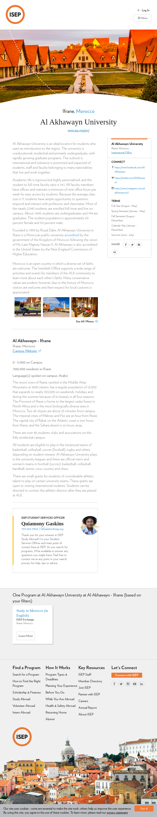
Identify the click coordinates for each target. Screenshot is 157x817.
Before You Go (55, 692)
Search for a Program (26, 674)
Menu (142, 17)
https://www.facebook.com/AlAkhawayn (130, 169)
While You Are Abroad (60, 699)
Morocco (85, 111)
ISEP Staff (84, 674)
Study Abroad (21, 699)
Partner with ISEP (89, 694)
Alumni (50, 719)
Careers (83, 701)
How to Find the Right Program (26, 683)
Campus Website (27, 351)
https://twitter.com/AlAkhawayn (130, 180)
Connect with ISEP (126, 675)
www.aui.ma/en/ (78, 130)
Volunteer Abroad (24, 706)
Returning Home (56, 712)
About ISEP (85, 714)
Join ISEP (84, 687)
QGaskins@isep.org (51, 529)
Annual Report (87, 707)
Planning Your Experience (61, 686)
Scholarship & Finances (27, 692)
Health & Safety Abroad (61, 706)
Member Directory (90, 681)
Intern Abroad (21, 712)
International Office (121, 152)
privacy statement (117, 812)
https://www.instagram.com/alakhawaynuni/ (130, 190)
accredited (71, 235)
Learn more (27, 637)
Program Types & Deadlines (56, 677)
